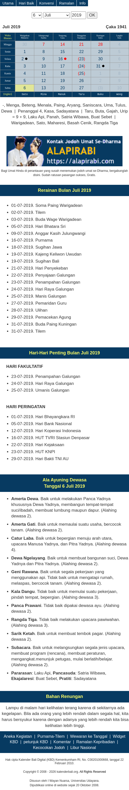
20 (62, 88)
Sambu (43, 38)
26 (81, 81)
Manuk (62, 94)
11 (44, 73)
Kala (119, 38)
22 (81, 52)
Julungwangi (43, 36)
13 (44, 88)
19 (62, 81)
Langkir (119, 36)
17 (62, 66)
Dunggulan (81, 36)
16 (61, 59)
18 (62, 73)
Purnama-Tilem (51, 736)
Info (82, 3)
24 (81, 66)
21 (81, 44)
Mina (44, 94)
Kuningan (100, 36)
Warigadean (25, 36)
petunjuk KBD (36, 742)
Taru (82, 94)
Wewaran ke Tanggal (89, 736)
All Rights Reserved (93, 771)
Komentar (62, 742)
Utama (8, 3)
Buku (100, 94)
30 (24, 44)
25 (81, 73)
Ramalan (66, 3)
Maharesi (24, 38)
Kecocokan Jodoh (49, 747)
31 (99, 66)
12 (44, 81)
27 (81, 88)
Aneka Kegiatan (18, 736)
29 (100, 52)
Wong (120, 94)
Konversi (46, 3)
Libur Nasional (83, 747)
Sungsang (62, 36)
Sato (25, 94)
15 (62, 52)
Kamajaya (82, 38)
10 (44, 66)
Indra (100, 38)
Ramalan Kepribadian (95, 742)
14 (62, 44)
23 (81, 59)
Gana (62, 38)
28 (100, 44)
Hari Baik (26, 3)
